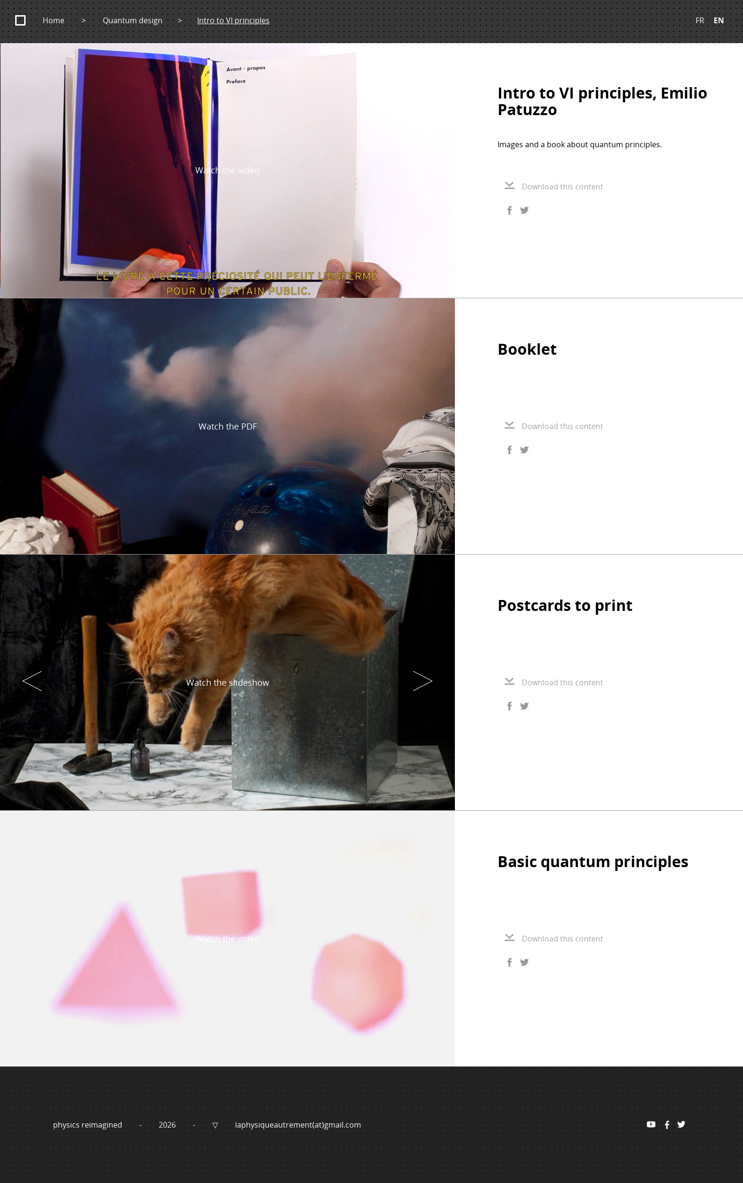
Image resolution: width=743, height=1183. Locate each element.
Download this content (554, 186)
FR (700, 20)
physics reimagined (88, 1125)
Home (53, 20)
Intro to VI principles (233, 20)
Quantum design (133, 20)
